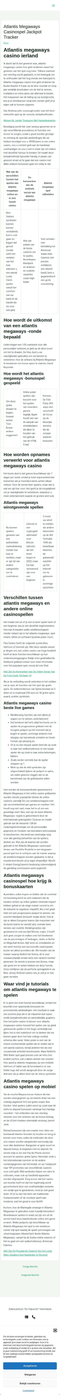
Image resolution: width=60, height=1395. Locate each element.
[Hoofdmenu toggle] (53, 5)
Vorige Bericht (30, 1266)
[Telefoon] (33, 1317)
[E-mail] (26, 1317)
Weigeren (30, 1374)
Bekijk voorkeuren (30, 1383)
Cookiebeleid (28, 1391)
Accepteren (30, 1365)
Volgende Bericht (30, 1275)
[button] (55, 1330)
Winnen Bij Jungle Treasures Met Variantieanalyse (29, 120)
